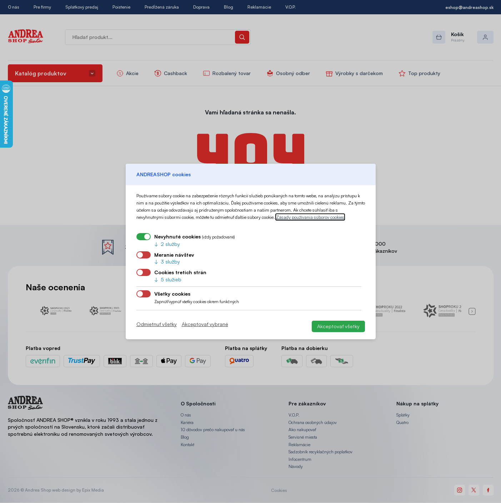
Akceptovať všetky (338, 326)
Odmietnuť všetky (156, 324)
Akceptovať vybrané (205, 324)
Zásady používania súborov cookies (310, 217)
